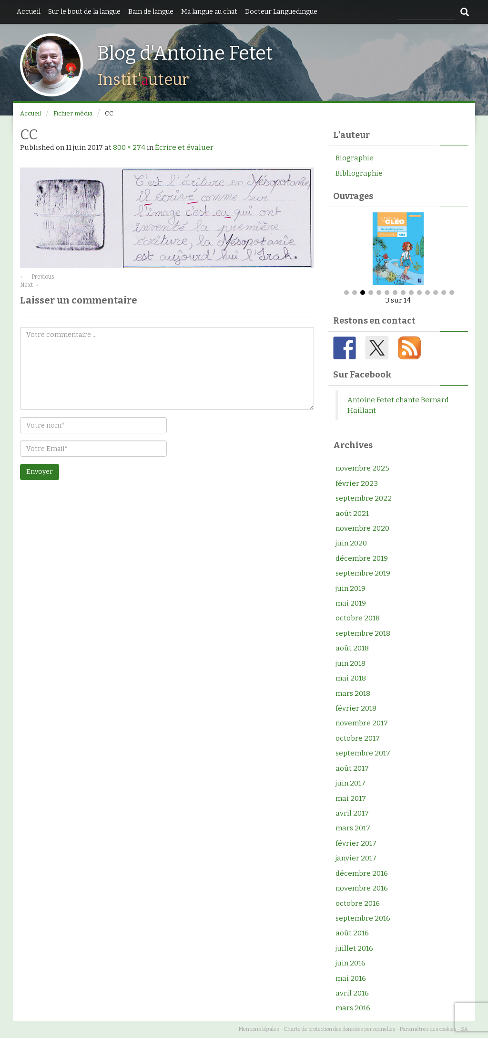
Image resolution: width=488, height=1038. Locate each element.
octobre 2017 (358, 738)
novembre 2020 (362, 528)
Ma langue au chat (209, 12)
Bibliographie (359, 173)
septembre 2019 (363, 573)
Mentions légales (259, 1029)
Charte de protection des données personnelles (340, 1029)
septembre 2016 (363, 918)
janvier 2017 (356, 858)
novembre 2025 (362, 468)
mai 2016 (351, 978)
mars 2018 (353, 693)
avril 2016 (352, 993)
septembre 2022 (364, 498)
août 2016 (352, 933)
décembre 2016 (362, 873)
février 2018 (356, 708)
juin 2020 (351, 543)
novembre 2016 (362, 888)
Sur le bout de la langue (84, 12)
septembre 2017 (363, 753)
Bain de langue (150, 12)
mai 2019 (351, 603)
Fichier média (72, 113)
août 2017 (352, 768)
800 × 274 (129, 147)
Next (30, 285)
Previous (37, 276)
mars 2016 (353, 1008)
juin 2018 (351, 663)
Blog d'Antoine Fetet (185, 53)
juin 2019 (351, 588)
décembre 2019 (362, 558)
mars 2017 (353, 828)
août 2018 (352, 648)
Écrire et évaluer (184, 147)
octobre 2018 (358, 618)
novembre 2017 (362, 723)
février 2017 (356, 843)
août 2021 (352, 513)
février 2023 (357, 483)
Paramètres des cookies (428, 1029)
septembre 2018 (363, 633)
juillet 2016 (354, 948)
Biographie (355, 158)
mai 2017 (351, 798)
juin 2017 (351, 783)
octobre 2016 (358, 903)
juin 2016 (351, 963)
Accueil (29, 12)
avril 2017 (352, 813)
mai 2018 (351, 678)
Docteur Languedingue (281, 12)
